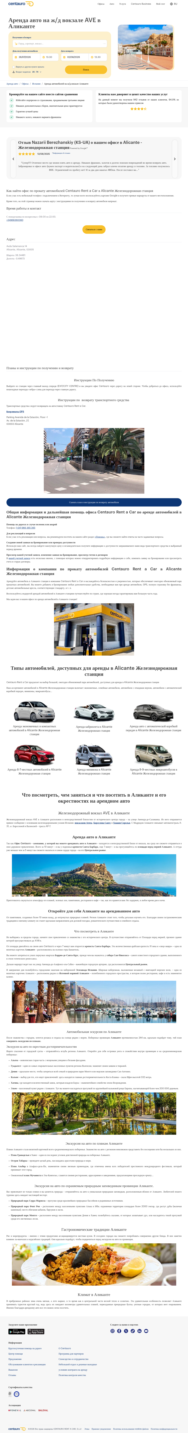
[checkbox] (13, 67)
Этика (86, 1429)
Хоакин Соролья (121, 823)
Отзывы (12, 1375)
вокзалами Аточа (83, 823)
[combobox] (37, 72)
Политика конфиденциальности (164, 1429)
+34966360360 (14, 220)
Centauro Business (141, 4)
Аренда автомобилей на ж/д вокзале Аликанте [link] (66, 84)
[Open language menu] (174, 4)
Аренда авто (12, 84)
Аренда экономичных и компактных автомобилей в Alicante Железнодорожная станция (34, 730)
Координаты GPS (15, 412)
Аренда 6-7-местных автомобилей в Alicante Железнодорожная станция (34, 771)
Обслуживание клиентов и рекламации (27, 1364)
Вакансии (13, 1370)
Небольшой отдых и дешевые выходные (78, 1364)
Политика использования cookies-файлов (131, 1429)
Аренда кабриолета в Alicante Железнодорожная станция (94, 728)
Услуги (122, 4)
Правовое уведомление (101, 1429)
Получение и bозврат (21, 38)
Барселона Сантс (102, 823)
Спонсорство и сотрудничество (73, 1359)
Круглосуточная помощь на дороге (25, 1348)
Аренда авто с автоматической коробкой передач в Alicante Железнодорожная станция (153, 728)
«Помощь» (100, 537)
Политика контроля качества (72, 1375)
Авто (112, 4)
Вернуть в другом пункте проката (30, 67)
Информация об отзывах (61, 153)
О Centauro (65, 1348)
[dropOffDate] (75, 57)
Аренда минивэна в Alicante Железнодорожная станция (94, 771)
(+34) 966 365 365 (25, 528)
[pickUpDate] (26, 57)
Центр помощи (15, 1354)
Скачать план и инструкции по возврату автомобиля (94, 502)
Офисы (101, 4)
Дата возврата (67, 51)
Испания (36, 84)
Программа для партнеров (71, 1354)
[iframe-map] (94, 313)
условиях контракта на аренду (73, 1370)
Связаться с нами (94, 229)
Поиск (86, 70)
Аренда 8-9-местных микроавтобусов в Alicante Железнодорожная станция (153, 771)
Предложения (14, 1359)
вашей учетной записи (19, 558)
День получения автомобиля (25, 51)
